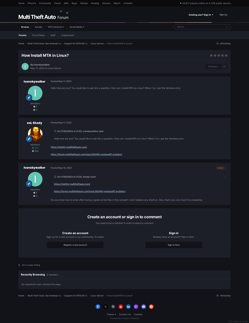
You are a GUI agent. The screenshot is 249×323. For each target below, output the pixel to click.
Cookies (138, 314)
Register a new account (75, 245)
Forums (22, 35)
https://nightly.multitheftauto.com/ (69, 147)
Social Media (77, 27)
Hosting (95, 3)
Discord (32, 3)
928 (35, 151)
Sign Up (223, 14)
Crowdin (128, 3)
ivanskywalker (42, 64)
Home (21, 3)
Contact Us (125, 314)
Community (45, 3)
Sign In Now (174, 245)
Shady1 (86, 176)
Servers (106, 3)
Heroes (84, 3)
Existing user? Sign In (201, 14)
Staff (53, 35)
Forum (57, 3)
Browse (25, 28)
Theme (111, 314)
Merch (117, 3)
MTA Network (56, 27)
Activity (38, 27)
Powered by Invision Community (124, 318)
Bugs (74, 3)
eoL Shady (34, 123)
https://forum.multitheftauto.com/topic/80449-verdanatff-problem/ (86, 154)
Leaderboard (67, 35)
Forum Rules (38, 35)
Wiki (66, 3)
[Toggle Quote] (55, 131)
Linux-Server (54, 68)
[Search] (191, 27)
